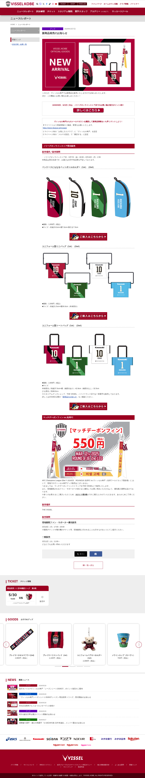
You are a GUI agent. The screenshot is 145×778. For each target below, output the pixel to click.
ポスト (81, 554)
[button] (139, 645)
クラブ (28, 685)
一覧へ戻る (88, 565)
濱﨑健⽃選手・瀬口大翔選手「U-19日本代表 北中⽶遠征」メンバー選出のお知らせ (78, 721)
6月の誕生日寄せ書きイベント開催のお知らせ (78, 712)
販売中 (42, 598)
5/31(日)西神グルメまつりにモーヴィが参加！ (78, 704)
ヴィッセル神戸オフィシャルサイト (20, 4)
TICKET (63, 4)
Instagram (52, 3)
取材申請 (81, 767)
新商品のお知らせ (70, 397)
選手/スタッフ (81, 11)
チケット (28, 694)
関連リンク (133, 765)
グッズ (52, 29)
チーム (28, 719)
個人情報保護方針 (103, 765)
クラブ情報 (14, 765)
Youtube (56, 3)
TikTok (49, 3)
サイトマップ (67, 767)
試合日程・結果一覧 (19, 44)
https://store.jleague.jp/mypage (55, 128)
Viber (40, 3)
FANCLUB (82, 4)
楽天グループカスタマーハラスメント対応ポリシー (74, 765)
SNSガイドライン (46, 765)
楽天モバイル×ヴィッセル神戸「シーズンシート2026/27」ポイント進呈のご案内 (78, 687)
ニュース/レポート (25, 11)
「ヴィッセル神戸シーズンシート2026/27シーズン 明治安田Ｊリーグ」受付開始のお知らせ (78, 695)
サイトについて (29, 765)
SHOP (72, 4)
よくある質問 (119, 765)
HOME (12, 24)
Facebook (46, 3)
